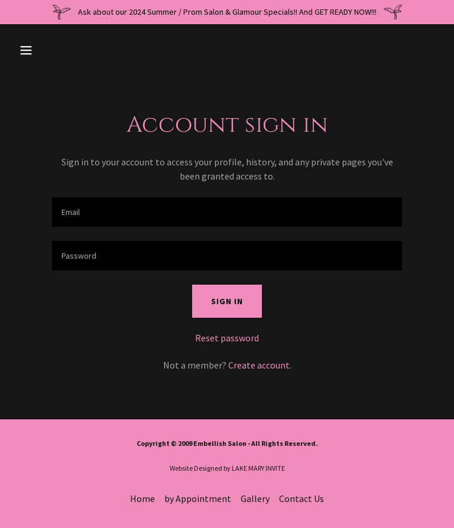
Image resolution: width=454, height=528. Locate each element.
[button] (63, 50)
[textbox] (227, 212)
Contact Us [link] (301, 498)
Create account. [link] (259, 365)
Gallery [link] (255, 498)
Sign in (227, 301)
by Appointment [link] (197, 498)
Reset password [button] (227, 338)
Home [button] (142, 498)
